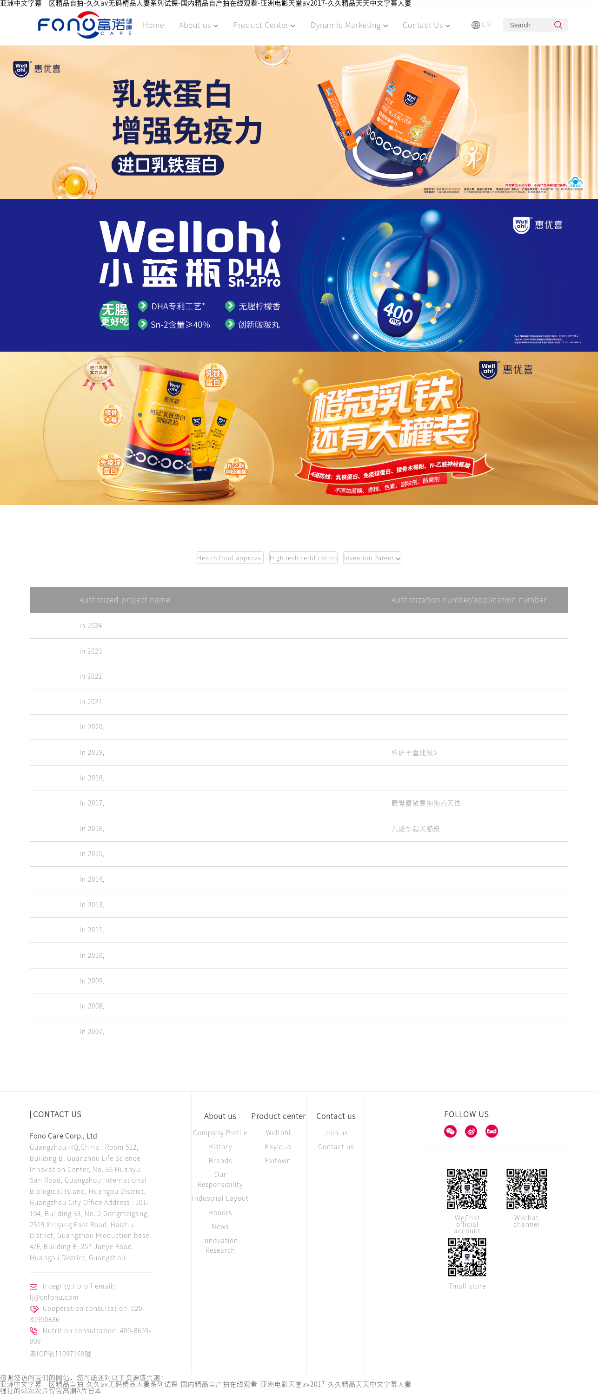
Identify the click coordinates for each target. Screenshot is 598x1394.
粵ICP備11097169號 (61, 1354)
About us (198, 25)
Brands (220, 1161)
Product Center (264, 25)
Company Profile (220, 1133)
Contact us (336, 1116)
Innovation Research (220, 1245)
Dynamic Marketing (349, 25)
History (220, 1147)
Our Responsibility (220, 1179)
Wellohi (278, 1133)
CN (482, 25)
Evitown (278, 1161)
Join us (336, 1133)
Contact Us (426, 25)
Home (153, 25)
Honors (220, 1213)
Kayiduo (278, 1147)
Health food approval (230, 558)
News (220, 1227)
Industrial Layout (220, 1198)
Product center (278, 1116)
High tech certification (303, 558)
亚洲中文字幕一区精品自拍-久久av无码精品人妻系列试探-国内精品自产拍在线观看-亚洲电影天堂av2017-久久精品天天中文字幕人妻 (206, 3)
